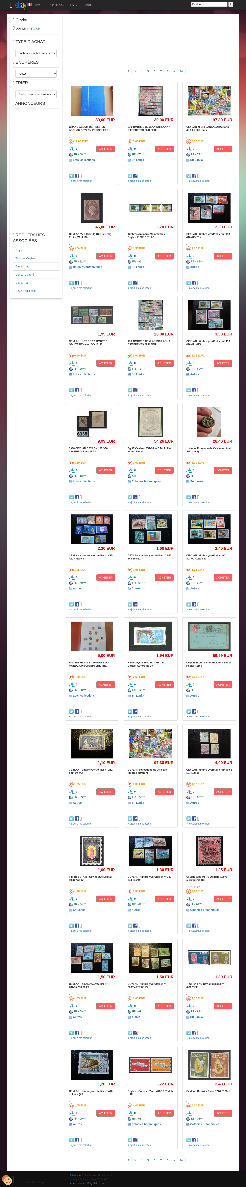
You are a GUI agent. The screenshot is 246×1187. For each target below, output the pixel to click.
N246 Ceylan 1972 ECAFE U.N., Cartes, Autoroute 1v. (146, 664)
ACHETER (105, 149)
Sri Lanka (138, 159)
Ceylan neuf (22, 266)
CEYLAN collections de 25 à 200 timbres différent (147, 771)
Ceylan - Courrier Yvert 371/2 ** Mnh (208, 1091)
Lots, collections (84, 159)
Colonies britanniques (87, 267)
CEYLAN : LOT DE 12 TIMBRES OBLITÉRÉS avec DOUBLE (88, 343)
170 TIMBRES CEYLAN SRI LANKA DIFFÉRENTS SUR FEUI (149, 343)
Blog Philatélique (96, 1183)
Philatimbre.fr (76, 1175)
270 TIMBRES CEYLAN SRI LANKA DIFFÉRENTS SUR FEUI (149, 128)
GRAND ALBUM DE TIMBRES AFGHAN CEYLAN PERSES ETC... (90, 128)
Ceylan (19, 250)
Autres (194, 267)
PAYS (74, 5)
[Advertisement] (36, 170)
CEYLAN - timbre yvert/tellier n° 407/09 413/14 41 (205, 557)
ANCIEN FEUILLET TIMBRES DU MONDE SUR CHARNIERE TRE (89, 664)
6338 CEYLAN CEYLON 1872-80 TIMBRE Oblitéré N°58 (88, 450)
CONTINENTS (56, 5)
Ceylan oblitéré (24, 274)
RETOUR (34, 28)
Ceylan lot (21, 282)
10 (181, 71)
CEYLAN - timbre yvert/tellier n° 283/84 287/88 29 (147, 985)
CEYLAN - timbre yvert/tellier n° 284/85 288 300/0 (88, 985)
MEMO (88, 5)
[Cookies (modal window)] (7, 1180)
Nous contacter (77, 1183)
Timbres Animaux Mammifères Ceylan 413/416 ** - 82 (146, 236)
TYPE (39, 5)
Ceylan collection (26, 290)
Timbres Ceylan (25, 258)
